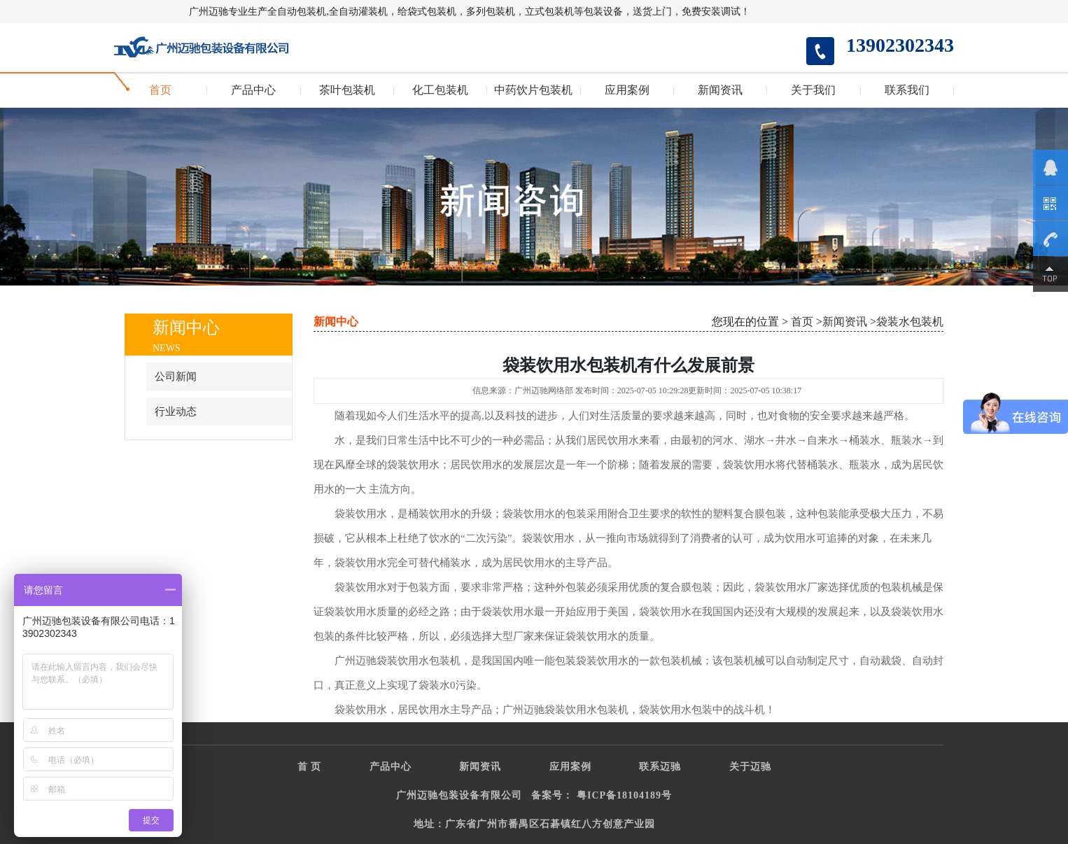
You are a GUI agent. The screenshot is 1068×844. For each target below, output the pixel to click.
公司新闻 (176, 376)
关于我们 (813, 90)
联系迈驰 (660, 766)
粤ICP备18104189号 (624, 795)
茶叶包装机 (347, 90)
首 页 (309, 766)
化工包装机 (440, 90)
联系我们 (907, 90)
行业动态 (176, 411)
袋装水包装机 (909, 322)
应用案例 (627, 90)
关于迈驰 (750, 766)
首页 (160, 90)
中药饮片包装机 (533, 90)
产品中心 (253, 90)
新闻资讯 (720, 90)
